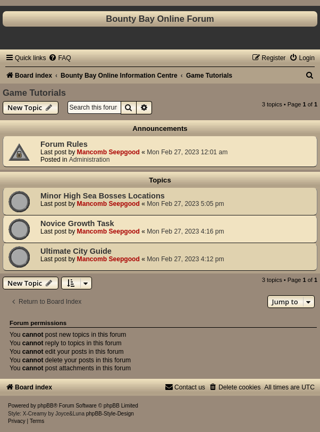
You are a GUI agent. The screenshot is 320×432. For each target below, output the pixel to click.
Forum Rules (64, 144)
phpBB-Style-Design (110, 414)
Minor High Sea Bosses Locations (102, 196)
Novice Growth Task (77, 223)
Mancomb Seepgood (108, 152)
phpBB (46, 406)
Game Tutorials (34, 92)
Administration (89, 159)
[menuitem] (59, 58)
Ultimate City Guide (76, 251)
